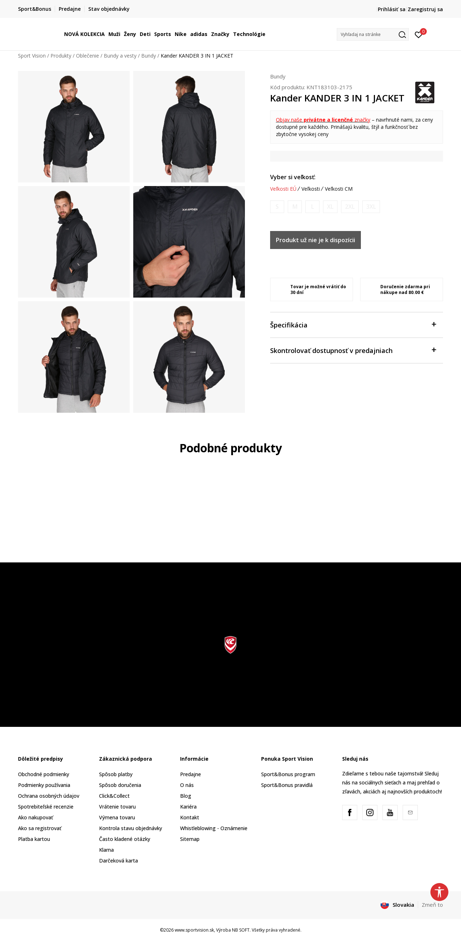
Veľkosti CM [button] (339, 189)
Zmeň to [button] (432, 904)
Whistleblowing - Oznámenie (213, 828)
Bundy (148, 55)
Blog (185, 795)
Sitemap (190, 839)
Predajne (190, 774)
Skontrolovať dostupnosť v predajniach (353, 350)
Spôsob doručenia (120, 785)
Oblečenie (87, 55)
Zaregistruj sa (425, 9)
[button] (373, 34)
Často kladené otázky (124, 839)
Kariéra (188, 806)
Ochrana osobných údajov (48, 795)
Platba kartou (34, 839)
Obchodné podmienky (43, 774)
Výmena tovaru (117, 817)
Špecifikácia (353, 324)
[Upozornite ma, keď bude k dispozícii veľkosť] (277, 206)
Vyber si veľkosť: (292, 177)
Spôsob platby (116, 774)
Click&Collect (114, 795)
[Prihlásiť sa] (418, 34)
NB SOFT (241, 930)
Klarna (106, 849)
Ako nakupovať (35, 817)
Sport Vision (32, 55)
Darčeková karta (118, 860)
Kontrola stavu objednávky (130, 828)
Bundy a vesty (120, 55)
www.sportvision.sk (194, 930)
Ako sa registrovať (39, 828)
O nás (187, 785)
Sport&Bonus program (288, 774)
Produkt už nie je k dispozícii (315, 240)
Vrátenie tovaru (117, 806)
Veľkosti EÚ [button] (283, 189)
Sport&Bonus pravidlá (287, 785)
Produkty (60, 55)
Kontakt (189, 817)
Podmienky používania (44, 785)
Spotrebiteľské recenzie (45, 806)
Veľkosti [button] (310, 189)
